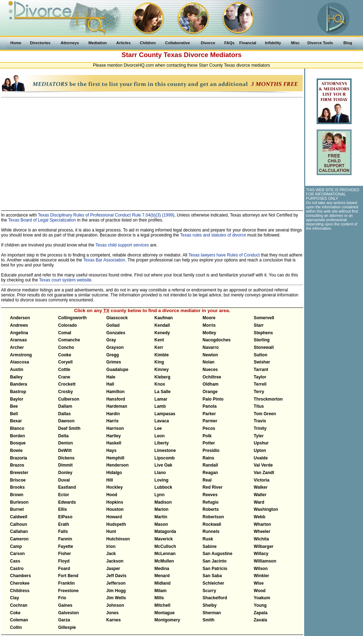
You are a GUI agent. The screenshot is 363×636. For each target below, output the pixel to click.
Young (260, 605)
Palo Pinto (213, 399)
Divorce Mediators (213, 54)
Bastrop (18, 391)
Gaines (65, 605)
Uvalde (261, 458)
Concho (66, 347)
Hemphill (115, 458)
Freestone (68, 590)
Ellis (62, 509)
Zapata (261, 612)
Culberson (68, 399)
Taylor (260, 377)
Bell (14, 413)
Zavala (260, 619)
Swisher (262, 362)
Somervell (264, 317)
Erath (63, 524)
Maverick (163, 538)
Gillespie (67, 627)
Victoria (262, 480)
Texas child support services (122, 245)
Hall (110, 384)
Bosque (18, 443)
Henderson (117, 465)
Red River (213, 487)
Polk (207, 435)
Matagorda (165, 531)
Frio (62, 597)
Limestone (165, 450)
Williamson (265, 561)
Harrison (115, 428)
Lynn (159, 494)
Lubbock (163, 487)
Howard (114, 516)
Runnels (211, 531)
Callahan (19, 531)
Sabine (209, 546)
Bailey (16, 377)
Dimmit (65, 465)
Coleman (19, 619)
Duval (64, 480)
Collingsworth (72, 317)
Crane (64, 377)
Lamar (160, 399)
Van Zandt (264, 472)
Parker (209, 413)
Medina (161, 568)
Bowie (16, 450)
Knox (159, 384)
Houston (115, 509)
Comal (64, 332)
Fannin (65, 538)
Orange (210, 391)
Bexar (16, 420)
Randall (210, 465)
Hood (111, 494)
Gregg (112, 354)
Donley (65, 472)
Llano (160, 472)
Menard (162, 575)
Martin (160, 516)
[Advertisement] (152, 151)
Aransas (18, 339)
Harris (112, 420)
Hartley (113, 435)
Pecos (209, 428)
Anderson (20, 317)
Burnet (17, 509)
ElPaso (65, 516)
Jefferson (116, 583)
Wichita (261, 538)
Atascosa (19, 362)
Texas (173, 54)
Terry (259, 391)
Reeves (210, 494)
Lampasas (164, 413)
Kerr (158, 347)
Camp (16, 546)
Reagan (210, 472)
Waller (260, 494)
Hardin (113, 413)
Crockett (67, 384)
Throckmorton (268, 399)
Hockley (114, 487)
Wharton (262, 524)
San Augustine (217, 553)
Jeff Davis (116, 575)
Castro (17, 568)
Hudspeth (116, 524)
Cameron (19, 538)
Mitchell (162, 605)
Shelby (209, 605)
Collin (16, 627)
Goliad (112, 325)
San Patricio (215, 568)
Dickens (66, 458)
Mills (159, 597)
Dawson (66, 420)
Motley (209, 332)
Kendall (162, 325)
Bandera (18, 384)
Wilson (261, 568)
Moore (209, 317)
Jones (112, 612)
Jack (111, 553)
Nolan (208, 362)
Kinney (161, 369)
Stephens (263, 332)
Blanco (17, 428)
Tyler (259, 435)
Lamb (160, 406)
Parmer (210, 420)
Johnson (115, 605)
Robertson (213, 516)
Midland (162, 583)
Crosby (65, 391)
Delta (63, 435)
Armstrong (21, 354)
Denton (65, 443)
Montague (164, 612)
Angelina (19, 332)
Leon (159, 435)
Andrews (19, 325)
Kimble (161, 354)
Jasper (113, 568)
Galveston (68, 612)
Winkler (261, 575)
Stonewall (264, 347)
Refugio (211, 502)
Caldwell (18, 516)
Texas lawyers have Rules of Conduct (224, 255)
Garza (64, 619)
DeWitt (65, 450)
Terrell (260, 384)
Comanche (69, 339)
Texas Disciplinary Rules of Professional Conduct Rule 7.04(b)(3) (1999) (106, 215)
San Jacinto (214, 561)
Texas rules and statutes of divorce (213, 235)
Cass (15, 561)
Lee (158, 428)
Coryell (65, 362)
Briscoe (18, 480)
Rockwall (212, 524)
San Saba (212, 575)
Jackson (114, 561)
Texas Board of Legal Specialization (42, 220)
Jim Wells (116, 597)
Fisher (64, 553)
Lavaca (161, 420)
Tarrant (261, 369)
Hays (111, 450)
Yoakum (262, 597)
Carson (17, 553)
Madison (163, 502)
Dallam (65, 406)
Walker (261, 487)
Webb (259, 516)
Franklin (66, 583)
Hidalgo (114, 472)
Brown (16, 494)
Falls (63, 531)
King (159, 362)
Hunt (111, 531)
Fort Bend (68, 575)
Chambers (20, 575)
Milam (160, 590)
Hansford (115, 399)
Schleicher (213, 583)
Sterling (262, 339)
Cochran (18, 605)
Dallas (64, 413)
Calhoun (18, 524)
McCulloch (165, 546)
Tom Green (265, 413)
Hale (110, 377)
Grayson (115, 347)
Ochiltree (212, 377)
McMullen (164, 561)
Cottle (64, 369)
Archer (17, 347)
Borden (17, 435)
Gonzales (115, 332)
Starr (259, 325)
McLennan (164, 553)
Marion (161, 509)
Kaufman (163, 317)
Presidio (211, 450)
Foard (64, 568)
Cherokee (20, 583)
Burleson (19, 502)
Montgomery (167, 619)
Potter (209, 443)
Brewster (19, 472)
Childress (20, 590)
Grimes (113, 362)
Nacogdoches (217, 339)
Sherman (212, 612)
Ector (63, 494)
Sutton (260, 354)
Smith (208, 619)
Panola (209, 406)
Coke (15, 612)
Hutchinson (118, 538)
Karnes (113, 619)
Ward (259, 502)
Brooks (17, 487)
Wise (259, 583)
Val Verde (263, 465)
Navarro (211, 347)
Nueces (210, 369)
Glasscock (117, 317)
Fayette (65, 546)
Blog (347, 43)
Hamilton (115, 391)
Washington (266, 509)
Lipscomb (164, 458)
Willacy (261, 553)
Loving (161, 480)
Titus (259, 406)
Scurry (209, 590)
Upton (260, 450)
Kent (159, 339)
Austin (16, 369)
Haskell (113, 443)
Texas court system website (65, 280)
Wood (260, 590)
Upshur (261, 443)
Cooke (64, 354)
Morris (209, 325)
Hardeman (116, 406)
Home (15, 43)
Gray (111, 339)
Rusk (208, 538)
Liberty (161, 443)
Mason (161, 524)
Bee (14, 406)
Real (207, 480)
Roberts (211, 509)
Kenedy (162, 332)
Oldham (211, 384)
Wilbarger (263, 546)
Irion (111, 546)
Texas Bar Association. (105, 260)
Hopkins (114, 502)
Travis (260, 420)
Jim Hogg (116, 590)
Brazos (17, 465)
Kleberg (162, 377)
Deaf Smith (69, 428)
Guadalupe (117, 369)
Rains (208, 458)
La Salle (162, 391)
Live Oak (163, 465)
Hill (109, 480)
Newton (210, 354)
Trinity (260, 428)
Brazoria (18, 458)
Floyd (64, 561)
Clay (14, 597)
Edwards (67, 502)
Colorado (67, 325)
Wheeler (262, 531)
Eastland (67, 487)
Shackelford (215, 597)
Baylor (16, 399)
